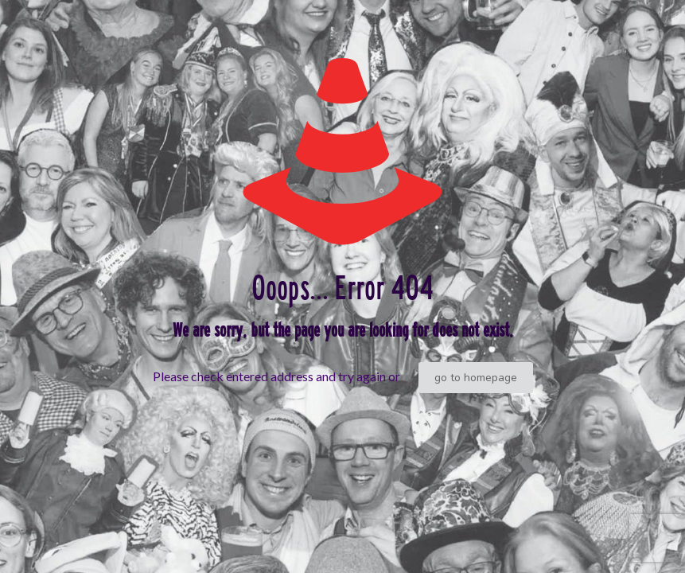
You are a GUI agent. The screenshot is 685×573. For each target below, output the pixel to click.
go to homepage (475, 377)
